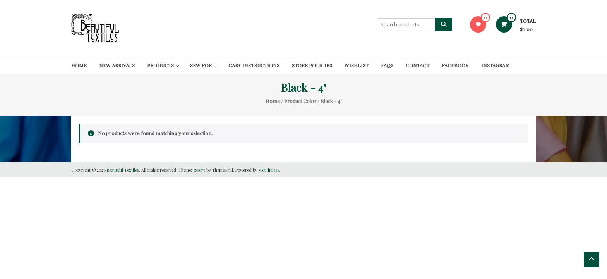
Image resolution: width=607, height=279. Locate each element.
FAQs (387, 65)
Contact (417, 65)
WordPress (269, 170)
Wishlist (357, 65)
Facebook (455, 65)
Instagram (495, 65)
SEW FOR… (203, 65)
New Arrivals (117, 65)
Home (79, 65)
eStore (199, 170)
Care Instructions (253, 65)
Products (160, 65)
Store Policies (312, 65)
